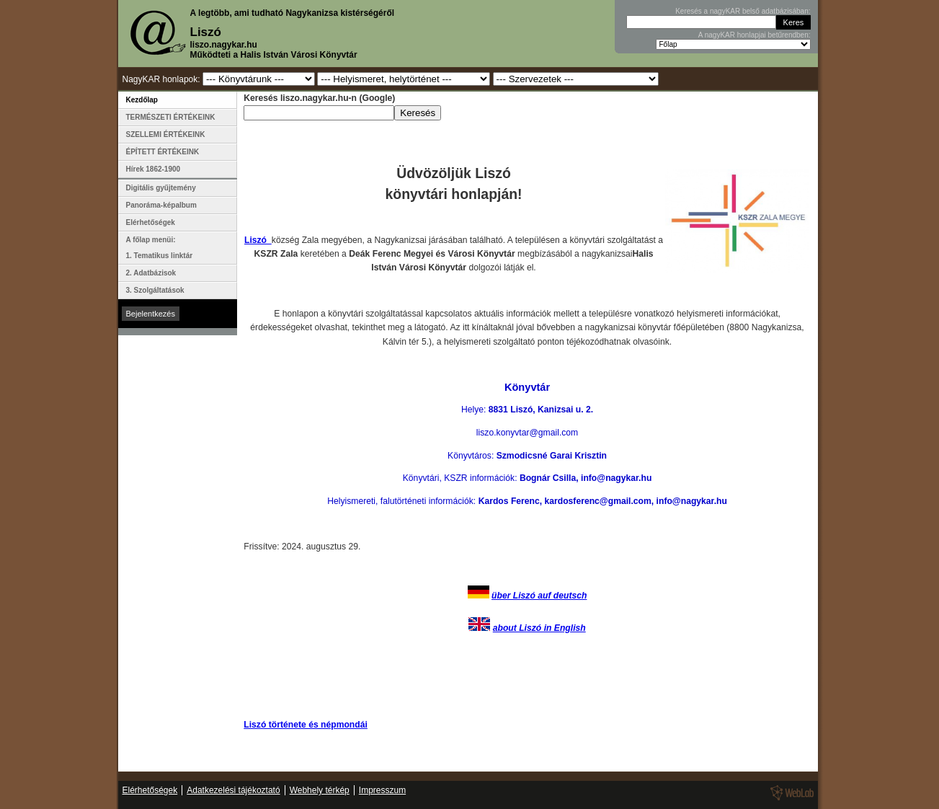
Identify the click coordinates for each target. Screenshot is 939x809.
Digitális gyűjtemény (161, 188)
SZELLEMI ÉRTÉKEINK (165, 134)
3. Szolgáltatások (155, 290)
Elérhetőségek (150, 222)
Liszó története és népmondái (306, 725)
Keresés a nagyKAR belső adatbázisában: (742, 11)
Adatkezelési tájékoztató (233, 790)
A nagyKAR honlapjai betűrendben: (754, 35)
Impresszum (382, 790)
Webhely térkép (320, 790)
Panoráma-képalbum (161, 205)
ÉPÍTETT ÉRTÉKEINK (163, 152)
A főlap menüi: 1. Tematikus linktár (159, 248)
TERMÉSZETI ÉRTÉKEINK (170, 117)
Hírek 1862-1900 (153, 169)
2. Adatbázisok (151, 273)
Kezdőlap (142, 100)
